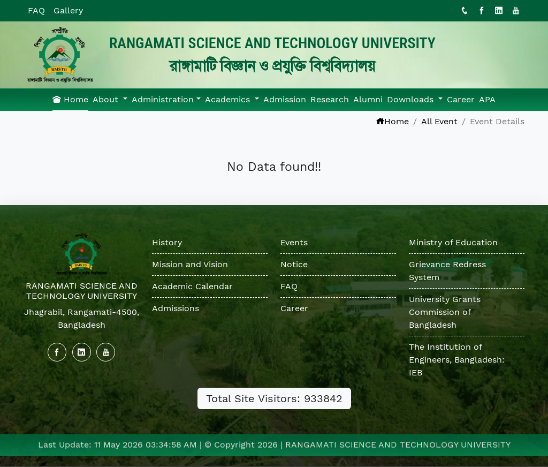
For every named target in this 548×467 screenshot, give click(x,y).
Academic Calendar (192, 286)
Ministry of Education (453, 242)
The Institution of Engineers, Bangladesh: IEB (457, 360)
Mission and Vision (190, 264)
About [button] (107, 99)
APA (487, 99)
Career (461, 99)
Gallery (68, 10)
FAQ (36, 10)
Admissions (175, 308)
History (167, 242)
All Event (439, 121)
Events (294, 242)
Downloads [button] (411, 99)
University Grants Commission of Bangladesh (445, 312)
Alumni (368, 99)
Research (329, 99)
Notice (294, 264)
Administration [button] (163, 99)
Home (70, 99)
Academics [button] (229, 99)
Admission (284, 99)
